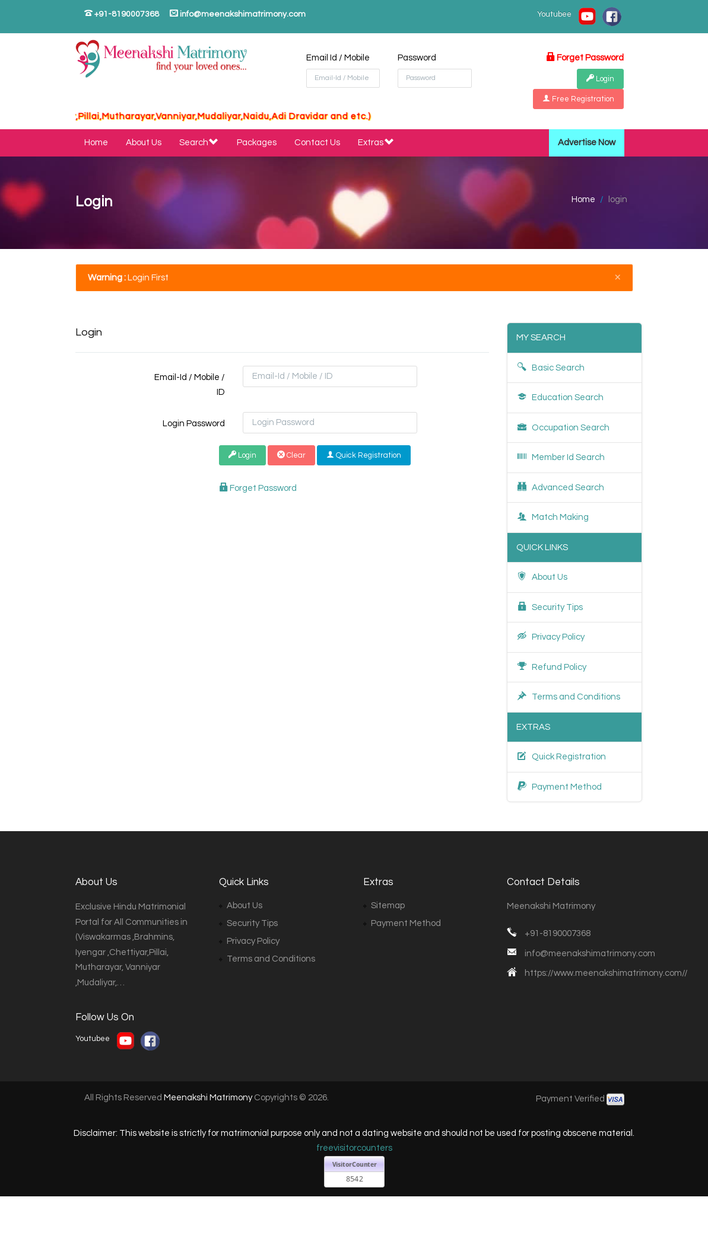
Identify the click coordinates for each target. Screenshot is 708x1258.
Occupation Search (562, 427)
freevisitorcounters (354, 1148)
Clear (291, 455)
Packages (257, 142)
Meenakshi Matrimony (208, 1097)
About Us (143, 142)
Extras (376, 142)
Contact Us (317, 142)
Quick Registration (363, 455)
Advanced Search (560, 487)
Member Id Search (560, 457)
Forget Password (585, 57)
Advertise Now (586, 142)
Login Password (194, 423)
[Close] (617, 276)
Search (199, 142)
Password (417, 57)
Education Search (560, 397)
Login (242, 455)
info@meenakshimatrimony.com (238, 13)
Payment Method (559, 786)
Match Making (552, 517)
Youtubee (554, 14)
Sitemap (388, 905)
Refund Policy (551, 667)
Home (96, 142)
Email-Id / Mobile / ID (189, 385)
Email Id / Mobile (338, 57)
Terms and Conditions (568, 696)
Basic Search (550, 367)
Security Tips (549, 607)
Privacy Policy (550, 636)
